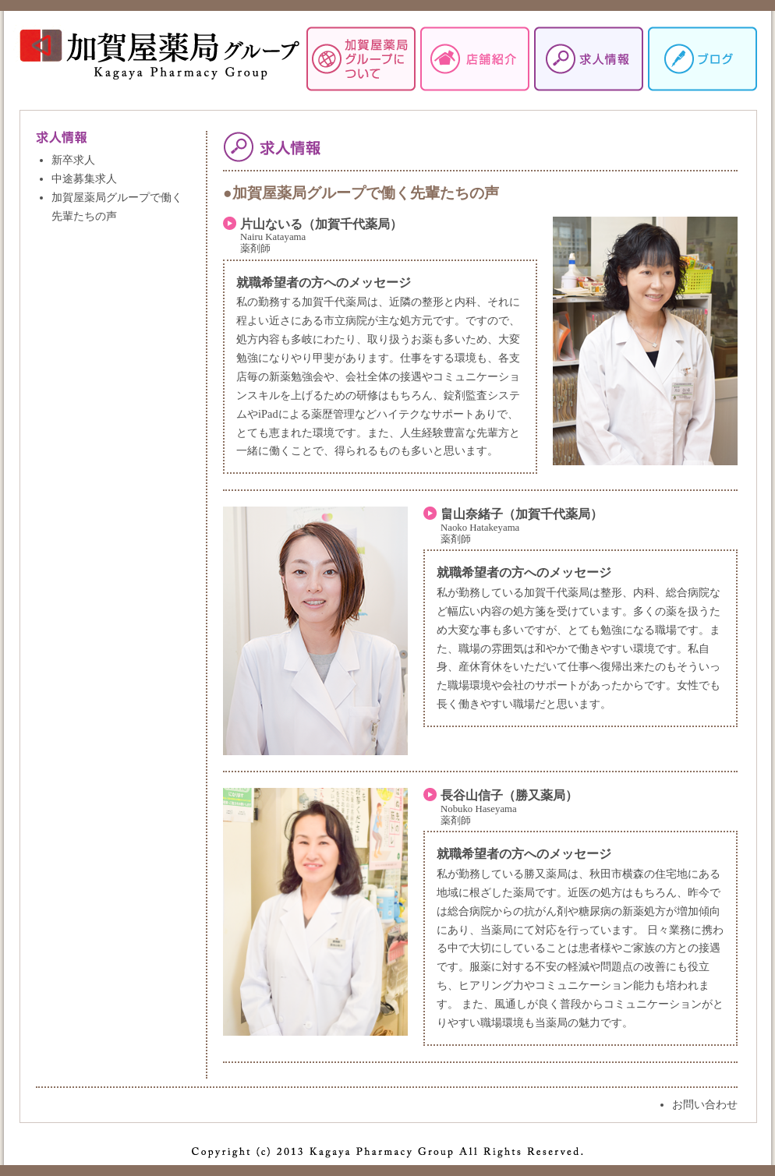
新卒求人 (73, 160)
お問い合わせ (705, 1104)
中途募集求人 (84, 178)
